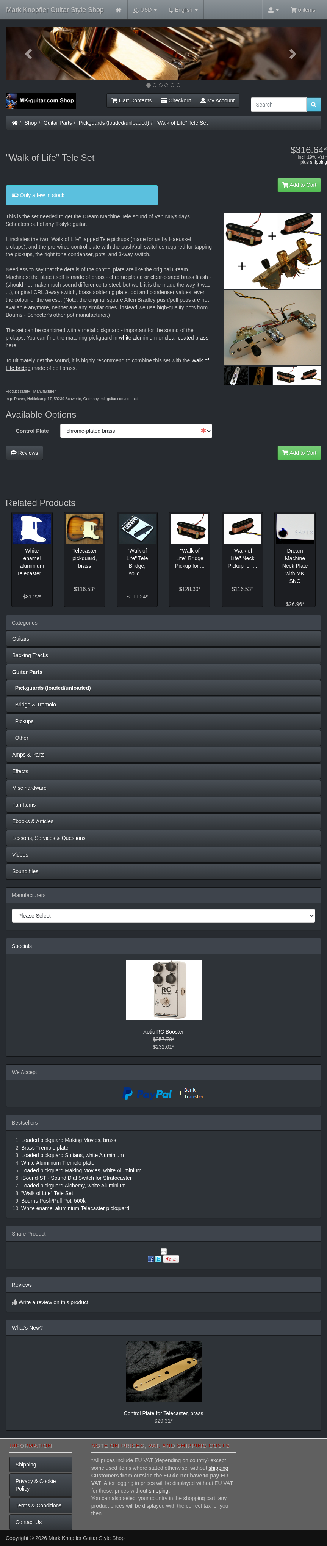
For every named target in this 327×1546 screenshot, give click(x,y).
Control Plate (32, 431)
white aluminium (138, 338)
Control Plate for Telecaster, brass (163, 1413)
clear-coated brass (186, 338)
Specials (22, 946)
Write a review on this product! (54, 1302)
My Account (217, 100)
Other (20, 738)
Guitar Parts (58, 123)
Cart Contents (131, 100)
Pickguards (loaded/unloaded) (114, 123)
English (183, 10)
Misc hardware (29, 788)
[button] (29, 53)
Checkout (176, 100)
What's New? (27, 1328)
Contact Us (29, 1522)
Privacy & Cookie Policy (36, 1485)
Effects (20, 771)
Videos (20, 855)
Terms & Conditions (38, 1505)
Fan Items (24, 805)
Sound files (25, 871)
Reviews (24, 453)
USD (145, 10)
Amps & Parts (28, 755)
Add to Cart (299, 185)
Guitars (20, 639)
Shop (31, 123)
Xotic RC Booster (163, 1032)
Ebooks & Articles (32, 821)
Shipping (26, 1464)
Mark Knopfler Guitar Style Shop (55, 10)
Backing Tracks (30, 655)
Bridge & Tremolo (34, 705)
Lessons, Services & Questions (49, 838)
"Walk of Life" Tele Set (182, 123)
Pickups (23, 721)
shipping (318, 162)
